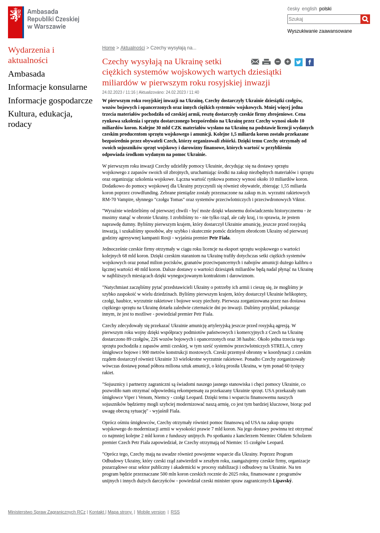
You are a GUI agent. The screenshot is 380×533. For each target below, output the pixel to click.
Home (108, 48)
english (309, 9)
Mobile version (151, 511)
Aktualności (133, 48)
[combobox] (323, 19)
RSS (175, 511)
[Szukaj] (365, 19)
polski (325, 9)
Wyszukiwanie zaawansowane (319, 31)
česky (293, 9)
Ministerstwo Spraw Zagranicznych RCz (46, 511)
